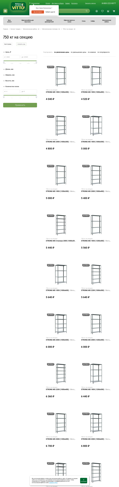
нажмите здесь (53, 482)
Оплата (48, 3)
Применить (20, 105)
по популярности (104, 52)
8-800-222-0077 (109, 3)
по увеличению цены (61, 52)
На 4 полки (7, 44)
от (5, 57)
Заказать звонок (90, 3)
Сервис (67, 3)
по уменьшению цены (78, 52)
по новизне (92, 52)
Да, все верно (38, 12)
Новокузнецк (35, 3)
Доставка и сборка (58, 3)
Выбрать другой (50, 12)
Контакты (74, 3)
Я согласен (83, 480)
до (22, 57)
